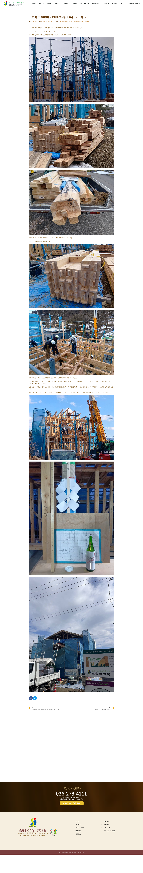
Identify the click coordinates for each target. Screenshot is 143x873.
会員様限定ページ (96, 3)
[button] (31, 698)
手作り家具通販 (84, 3)
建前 (63, 21)
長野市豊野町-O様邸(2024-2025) (79, 21)
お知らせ (106, 3)
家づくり (41, 3)
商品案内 (57, 3)
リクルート (123, 3)
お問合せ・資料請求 (134, 3)
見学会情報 (65, 3)
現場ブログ (51, 21)
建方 (66, 21)
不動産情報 (74, 3)
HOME (34, 3)
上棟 (59, 21)
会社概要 (114, 3)
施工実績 (49, 3)
